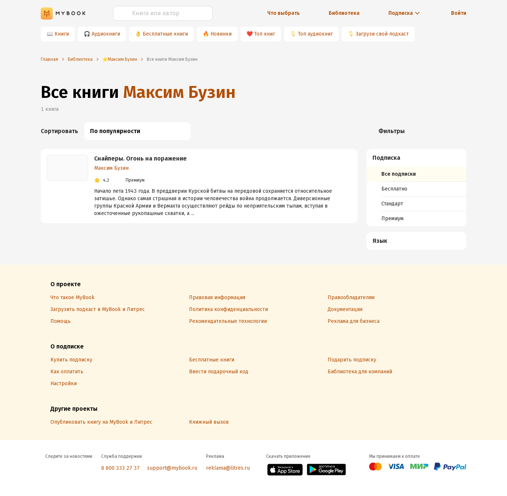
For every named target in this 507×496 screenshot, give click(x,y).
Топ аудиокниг (315, 34)
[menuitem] (416, 187)
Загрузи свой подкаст (382, 34)
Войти (458, 13)
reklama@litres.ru (228, 468)
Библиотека (344, 13)
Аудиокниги (106, 34)
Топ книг (264, 34)
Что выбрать (283, 13)
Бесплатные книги (165, 34)
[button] (417, 158)
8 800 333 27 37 (120, 468)
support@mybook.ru (172, 468)
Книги (61, 34)
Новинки (221, 34)
